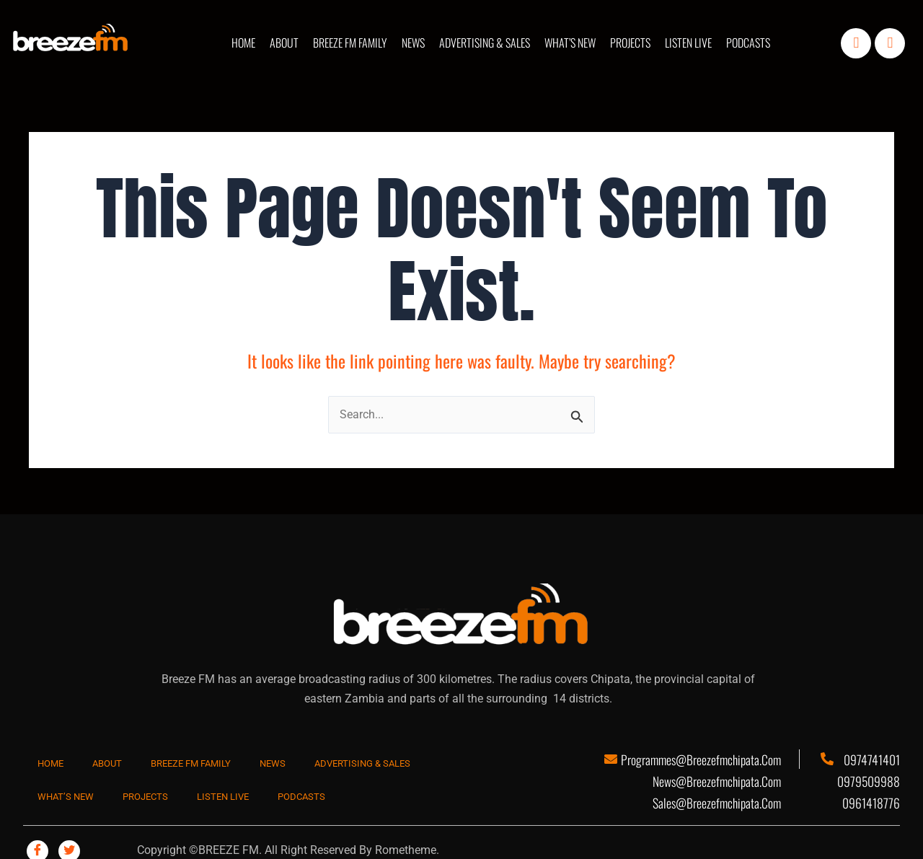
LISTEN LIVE (688, 42)
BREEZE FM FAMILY (350, 42)
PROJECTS (630, 42)
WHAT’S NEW (570, 42)
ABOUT (284, 42)
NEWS (413, 42)
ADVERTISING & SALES (484, 42)
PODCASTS (748, 42)
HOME (243, 42)
